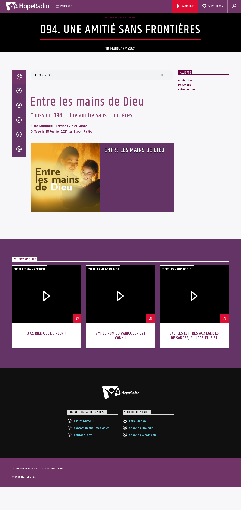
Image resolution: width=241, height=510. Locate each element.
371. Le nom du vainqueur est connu (120, 381)
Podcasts (66, 6)
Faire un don (137, 466)
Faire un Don (212, 6)
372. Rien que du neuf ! (46, 379)
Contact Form (83, 480)
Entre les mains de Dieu (120, 37)
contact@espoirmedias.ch (91, 473)
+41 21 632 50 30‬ (84, 466)
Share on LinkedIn (141, 473)
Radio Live (185, 6)
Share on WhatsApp (142, 480)
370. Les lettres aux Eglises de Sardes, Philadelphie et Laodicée (194, 383)
